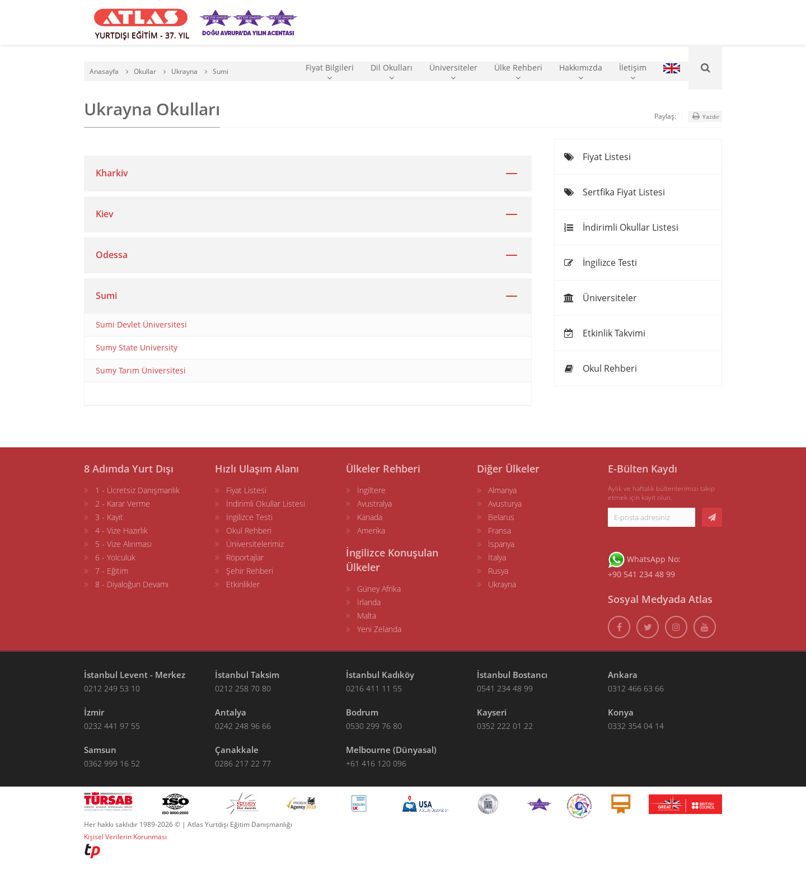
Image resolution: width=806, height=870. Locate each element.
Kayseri (492, 712)
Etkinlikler (243, 584)
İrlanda (369, 602)
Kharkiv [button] (112, 173)
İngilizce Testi (600, 262)
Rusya (498, 570)
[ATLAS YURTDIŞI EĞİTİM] (141, 22)
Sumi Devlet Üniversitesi (141, 324)
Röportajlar (245, 557)
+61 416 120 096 (376, 763)
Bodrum (362, 712)
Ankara (623, 674)
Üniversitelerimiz (255, 544)
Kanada (369, 517)
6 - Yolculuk (115, 557)
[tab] (308, 173)
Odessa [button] (112, 255)
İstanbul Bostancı (512, 674)
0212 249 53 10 (112, 688)
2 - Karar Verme (122, 503)
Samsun (100, 749)
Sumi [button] (106, 295)
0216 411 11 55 (374, 688)
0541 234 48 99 (505, 688)
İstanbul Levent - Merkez (134, 674)
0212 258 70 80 (243, 688)
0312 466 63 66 (636, 688)
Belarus (501, 517)
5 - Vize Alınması (123, 544)
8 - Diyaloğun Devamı (131, 584)
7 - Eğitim (111, 570)
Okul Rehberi (600, 368)
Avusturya (505, 503)
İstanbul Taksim (247, 674)
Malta (366, 615)
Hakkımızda (580, 72)
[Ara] (705, 67)
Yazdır (705, 116)
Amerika (371, 530)
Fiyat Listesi (597, 157)
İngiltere (371, 490)
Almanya (502, 490)
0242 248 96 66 (243, 726)
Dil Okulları (392, 72)
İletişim (632, 72)
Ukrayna (502, 584)
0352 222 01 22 (505, 726)
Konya (621, 712)
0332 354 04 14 (636, 726)
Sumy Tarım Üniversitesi (141, 370)
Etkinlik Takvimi (604, 333)
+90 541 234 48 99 (641, 574)
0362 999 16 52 (112, 763)
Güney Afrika (379, 588)
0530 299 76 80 (374, 726)
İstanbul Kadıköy (380, 674)
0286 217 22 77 (243, 763)
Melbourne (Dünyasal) (391, 749)
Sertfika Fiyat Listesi (614, 192)
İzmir (94, 712)
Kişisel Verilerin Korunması (125, 836)
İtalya (497, 557)
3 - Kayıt (109, 517)
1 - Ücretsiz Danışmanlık (137, 490)
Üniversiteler (453, 72)
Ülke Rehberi (518, 72)
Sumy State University (136, 347)
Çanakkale (237, 749)
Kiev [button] (105, 214)
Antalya (230, 712)
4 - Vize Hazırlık (121, 530)
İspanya (501, 544)
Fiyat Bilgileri (330, 72)
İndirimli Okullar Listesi (620, 227)
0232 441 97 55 (112, 726)
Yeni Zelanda (379, 629)
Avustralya (374, 503)
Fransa (499, 530)
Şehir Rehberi (249, 570)
